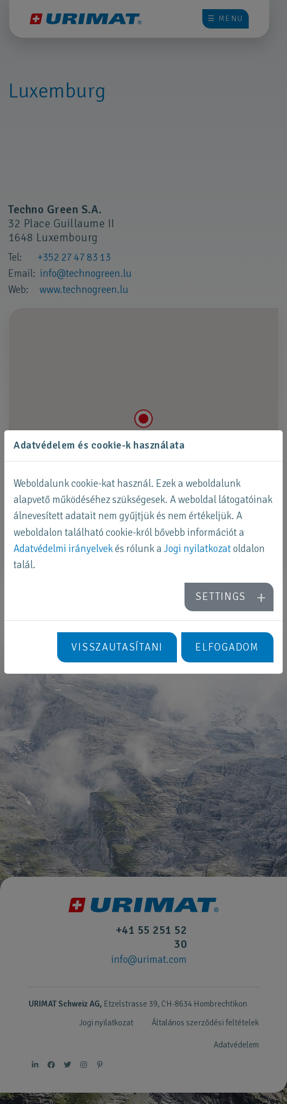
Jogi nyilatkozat (197, 548)
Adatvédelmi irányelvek (63, 548)
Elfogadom (227, 647)
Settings (220, 596)
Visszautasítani (117, 647)
